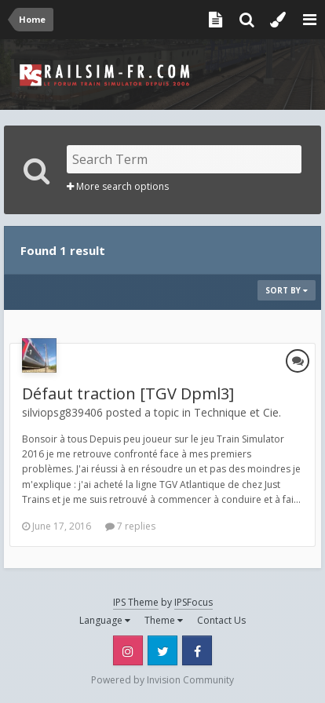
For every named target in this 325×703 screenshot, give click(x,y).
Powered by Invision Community (162, 680)
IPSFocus (193, 602)
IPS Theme (136, 602)
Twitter (162, 650)
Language (104, 620)
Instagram (128, 650)
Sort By (286, 290)
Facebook (197, 650)
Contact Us (221, 620)
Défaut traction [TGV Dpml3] (128, 393)
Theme (163, 620)
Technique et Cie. (237, 412)
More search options (118, 186)
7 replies (130, 526)
